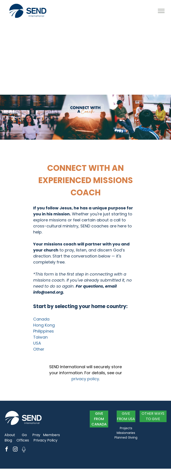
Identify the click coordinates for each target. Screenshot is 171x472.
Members (51, 434)
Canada (41, 319)
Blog (8, 440)
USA (37, 343)
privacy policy (85, 379)
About (9, 434)
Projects (126, 428)
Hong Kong (44, 325)
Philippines (43, 331)
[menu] (161, 11)
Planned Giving (125, 437)
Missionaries (126, 433)
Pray (36, 434)
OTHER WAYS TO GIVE (153, 416)
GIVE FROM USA (126, 416)
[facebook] (6, 450)
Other (38, 349)
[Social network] (23, 450)
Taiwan (40, 337)
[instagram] (15, 450)
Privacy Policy (45, 440)
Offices (22, 440)
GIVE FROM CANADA (99, 419)
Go (24, 434)
